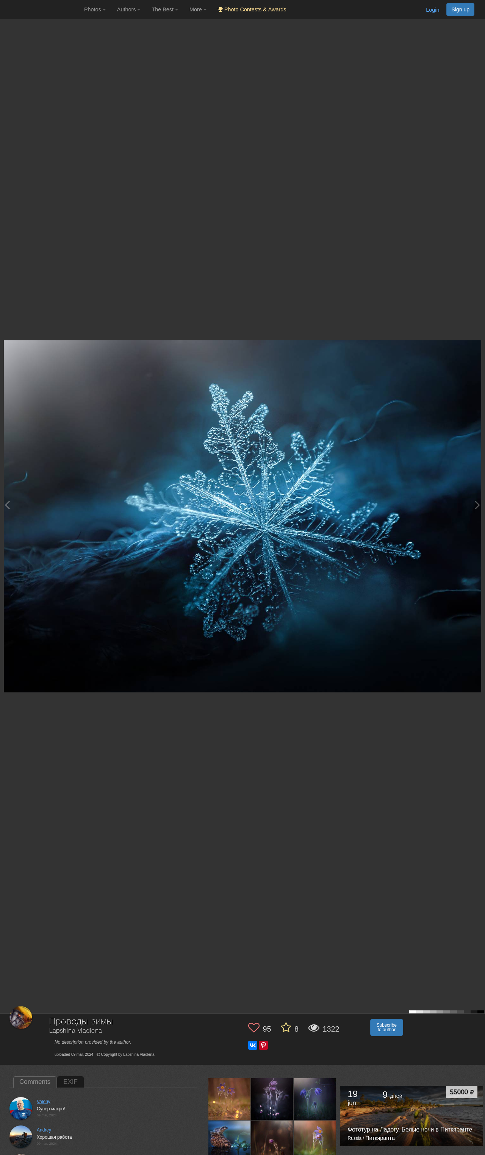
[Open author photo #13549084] (272, 1141)
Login (432, 9)
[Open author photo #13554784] (229, 1141)
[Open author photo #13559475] (315, 1099)
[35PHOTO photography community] (41, 9)
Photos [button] (95, 9)
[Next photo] (477, 504)
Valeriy (43, 1101)
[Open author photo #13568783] (272, 1099)
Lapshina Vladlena (75, 1031)
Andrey (44, 1130)
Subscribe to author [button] (387, 1027)
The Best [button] (165, 9)
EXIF (70, 1081)
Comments (34, 1081)
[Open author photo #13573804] (229, 1099)
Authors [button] (129, 9)
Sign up (460, 9)
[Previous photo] (7, 504)
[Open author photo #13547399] (315, 1141)
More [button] (198, 9)
